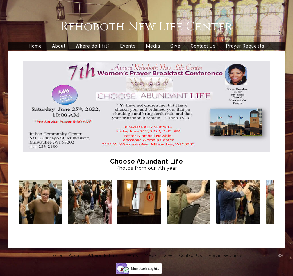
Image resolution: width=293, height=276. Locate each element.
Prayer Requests (245, 46)
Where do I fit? (93, 46)
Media (153, 46)
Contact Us (203, 46)
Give (175, 46)
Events (128, 46)
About (58, 46)
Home (35, 46)
